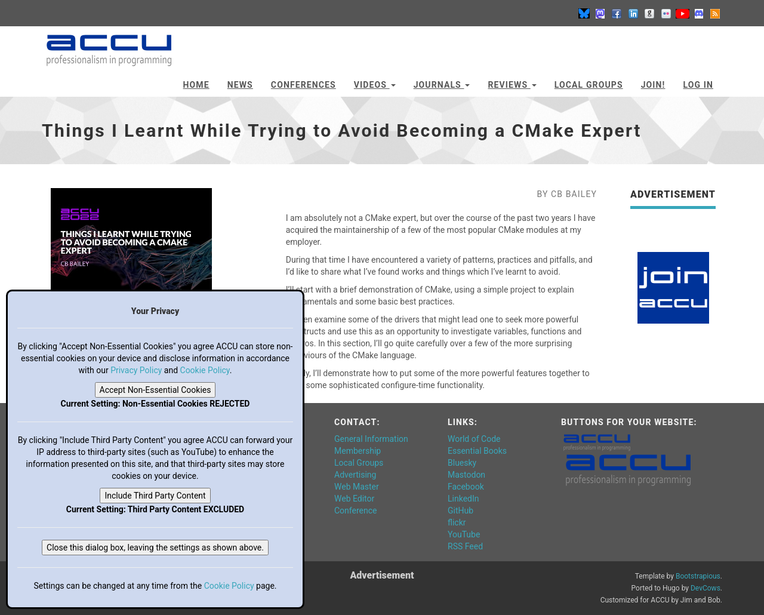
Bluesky (462, 463)
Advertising (355, 474)
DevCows (705, 588)
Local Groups (588, 85)
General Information (371, 439)
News (240, 85)
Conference (355, 510)
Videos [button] (375, 85)
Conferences (303, 85)
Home (196, 85)
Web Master (356, 486)
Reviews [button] (512, 85)
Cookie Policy (205, 370)
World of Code (474, 439)
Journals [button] (442, 85)
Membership (357, 451)
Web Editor (354, 498)
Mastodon (466, 474)
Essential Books (477, 451)
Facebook (466, 486)
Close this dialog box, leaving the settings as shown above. (155, 547)
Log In (698, 85)
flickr (457, 522)
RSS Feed (465, 546)
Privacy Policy (136, 370)
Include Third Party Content (154, 495)
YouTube (464, 534)
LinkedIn (463, 498)
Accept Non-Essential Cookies (155, 390)
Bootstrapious (698, 576)
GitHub (460, 510)
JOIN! (653, 85)
